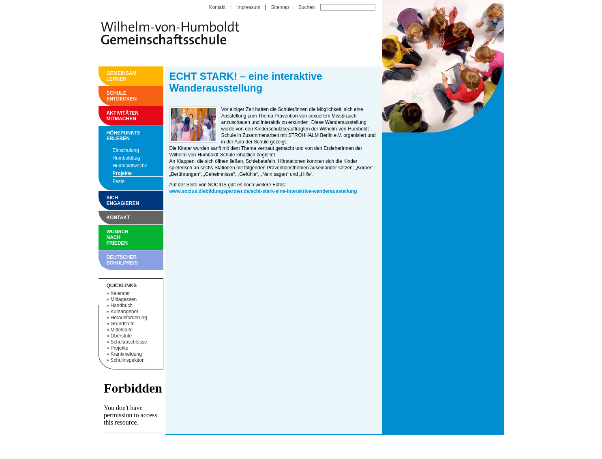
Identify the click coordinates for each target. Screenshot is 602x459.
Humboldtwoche (130, 166)
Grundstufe (123, 324)
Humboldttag (126, 158)
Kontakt (217, 7)
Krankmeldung (126, 354)
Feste (119, 181)
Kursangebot (124, 311)
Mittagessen (124, 299)
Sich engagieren (109, 200)
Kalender (120, 293)
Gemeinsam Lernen (109, 76)
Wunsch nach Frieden (109, 237)
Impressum (248, 7)
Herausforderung (129, 317)
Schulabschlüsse (129, 342)
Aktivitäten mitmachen (109, 116)
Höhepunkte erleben (109, 135)
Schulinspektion (128, 360)
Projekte (122, 173)
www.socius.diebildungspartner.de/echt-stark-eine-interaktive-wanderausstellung (263, 191)
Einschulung (126, 150)
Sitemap (280, 7)
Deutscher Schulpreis (109, 260)
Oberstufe (121, 336)
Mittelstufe (122, 330)
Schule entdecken (109, 96)
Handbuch (122, 305)
